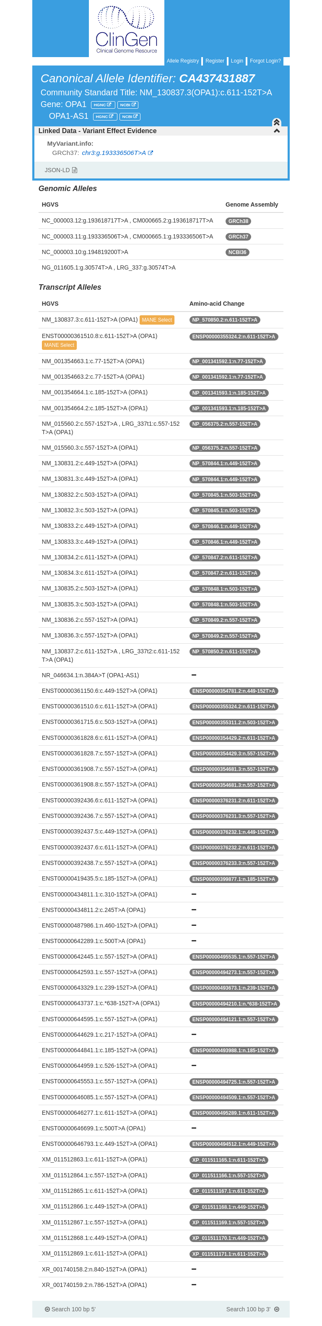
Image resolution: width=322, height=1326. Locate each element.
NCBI (126, 104)
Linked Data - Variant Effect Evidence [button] (159, 130)
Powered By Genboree (249, 1321)
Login (237, 61)
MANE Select (157, 320)
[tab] (161, 131)
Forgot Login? (265, 61)
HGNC (100, 104)
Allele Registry (183, 61)
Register (214, 61)
